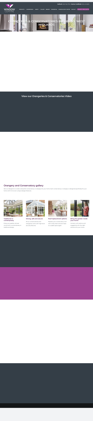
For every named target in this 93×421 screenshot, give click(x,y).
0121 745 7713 (66, 4)
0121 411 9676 (85, 4)
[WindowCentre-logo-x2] (9, 5)
